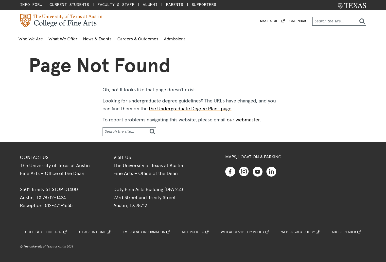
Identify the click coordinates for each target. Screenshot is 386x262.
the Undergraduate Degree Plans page (190, 106)
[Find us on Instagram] (244, 168)
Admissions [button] (202, 38)
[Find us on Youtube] (258, 169)
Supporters (204, 4)
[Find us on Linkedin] (271, 169)
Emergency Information (144, 230)
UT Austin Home (92, 230)
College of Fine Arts (43, 230)
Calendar (297, 21)
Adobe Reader (344, 230)
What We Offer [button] (72, 38)
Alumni (150, 4)
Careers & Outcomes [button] (159, 38)
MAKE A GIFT (270, 21)
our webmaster (243, 117)
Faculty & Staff (115, 4)
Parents (174, 4)
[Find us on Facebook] (230, 169)
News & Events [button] (112, 38)
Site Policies (193, 230)
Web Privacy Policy (298, 230)
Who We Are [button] (33, 38)
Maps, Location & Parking (253, 155)
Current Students (69, 4)
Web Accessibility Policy (242, 230)
